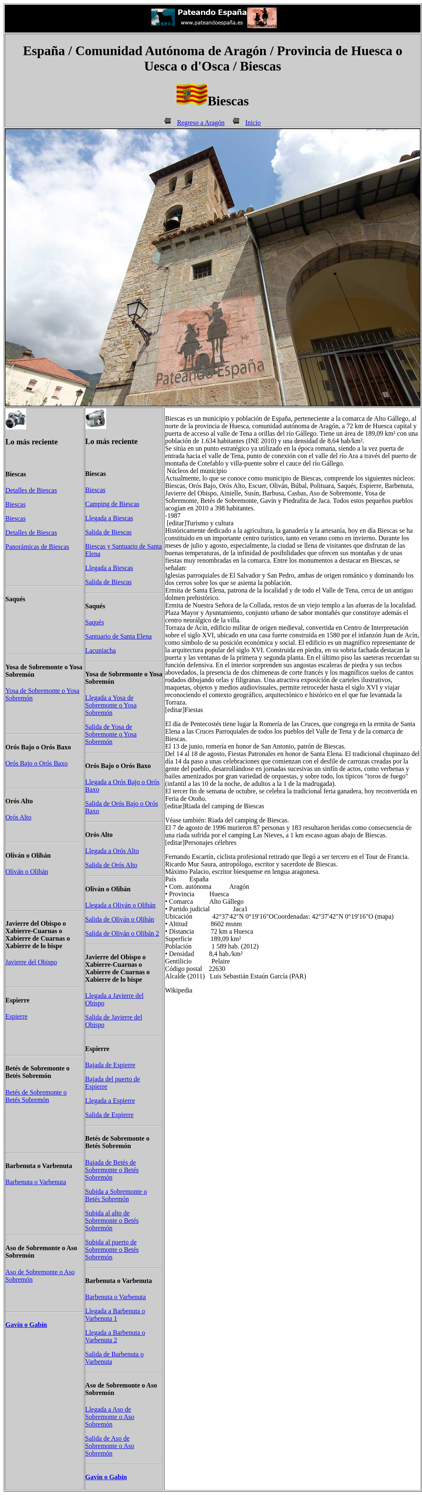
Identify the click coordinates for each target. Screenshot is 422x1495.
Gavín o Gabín (26, 1324)
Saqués (94, 622)
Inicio (253, 122)
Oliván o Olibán (26, 871)
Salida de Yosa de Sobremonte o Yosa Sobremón (111, 734)
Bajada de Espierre (110, 1064)
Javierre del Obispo (31, 962)
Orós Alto (18, 817)
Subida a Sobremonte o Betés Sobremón (116, 1195)
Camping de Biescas (112, 503)
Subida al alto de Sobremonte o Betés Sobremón (112, 1221)
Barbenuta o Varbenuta (35, 1181)
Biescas (15, 504)
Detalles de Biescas (31, 490)
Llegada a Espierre (110, 1100)
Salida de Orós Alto (111, 864)
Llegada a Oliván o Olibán (120, 905)
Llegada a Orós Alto (112, 850)
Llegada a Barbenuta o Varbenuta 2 (115, 1336)
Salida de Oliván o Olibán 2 (122, 933)
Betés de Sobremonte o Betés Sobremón (36, 1096)
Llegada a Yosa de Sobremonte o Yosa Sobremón (111, 705)
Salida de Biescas (108, 532)
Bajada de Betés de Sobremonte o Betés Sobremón (112, 1170)
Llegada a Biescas (109, 518)
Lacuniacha (100, 650)
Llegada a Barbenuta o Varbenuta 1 (115, 1314)
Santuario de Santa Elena (118, 636)
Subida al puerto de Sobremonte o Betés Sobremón (112, 1250)
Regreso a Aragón (201, 122)
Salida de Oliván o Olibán (119, 919)
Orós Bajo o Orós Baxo (36, 763)
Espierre (16, 1016)
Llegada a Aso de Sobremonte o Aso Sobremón (109, 1417)
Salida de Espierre (109, 1114)
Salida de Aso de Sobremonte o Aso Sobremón (109, 1446)
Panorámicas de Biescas (37, 546)
